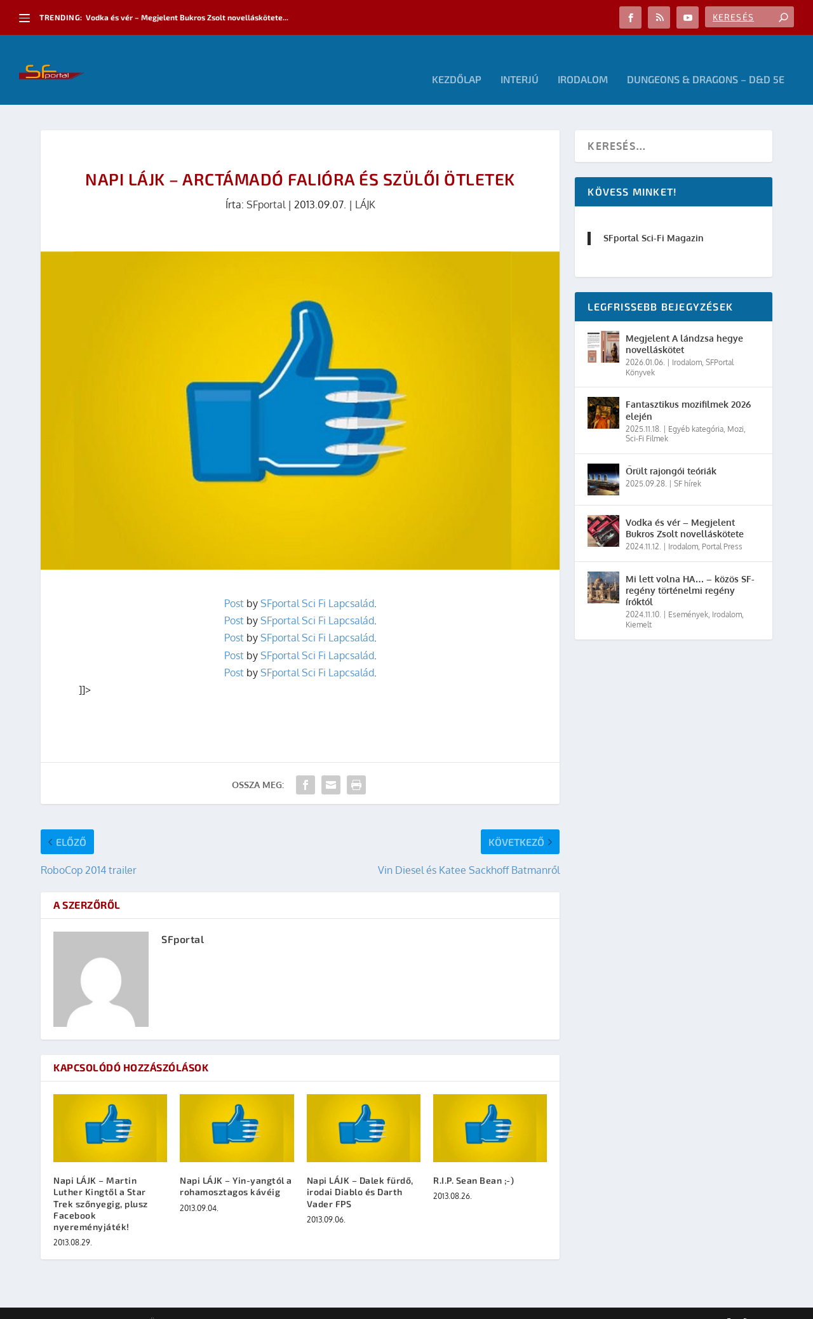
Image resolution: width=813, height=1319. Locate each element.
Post (234, 584)
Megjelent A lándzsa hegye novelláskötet (684, 325)
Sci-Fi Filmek (647, 419)
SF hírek (687, 464)
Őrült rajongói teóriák (671, 451)
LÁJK (365, 185)
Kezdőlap (456, 60)
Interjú (520, 60)
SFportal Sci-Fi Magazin (653, 218)
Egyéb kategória (695, 410)
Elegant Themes (110, 1304)
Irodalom (583, 60)
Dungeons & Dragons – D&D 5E (705, 60)
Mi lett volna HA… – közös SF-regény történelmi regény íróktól (690, 571)
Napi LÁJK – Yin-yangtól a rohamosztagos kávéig (236, 1167)
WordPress (222, 1304)
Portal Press (722, 527)
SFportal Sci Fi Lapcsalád (317, 584)
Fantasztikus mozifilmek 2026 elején (688, 391)
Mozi (735, 410)
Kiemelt (639, 605)
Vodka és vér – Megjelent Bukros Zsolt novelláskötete (685, 509)
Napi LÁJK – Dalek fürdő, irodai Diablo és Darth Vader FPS (360, 1172)
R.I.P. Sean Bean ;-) (473, 1161)
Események (688, 595)
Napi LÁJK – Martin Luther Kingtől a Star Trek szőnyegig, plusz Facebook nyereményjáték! (100, 1184)
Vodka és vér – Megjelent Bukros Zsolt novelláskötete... (187, 17)
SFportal (265, 185)
